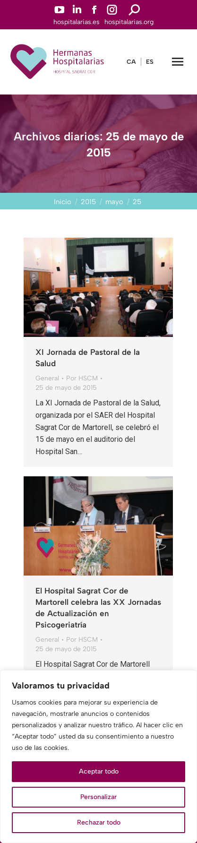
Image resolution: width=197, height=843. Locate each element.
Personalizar (98, 797)
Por (82, 378)
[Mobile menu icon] (178, 61)
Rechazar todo (98, 822)
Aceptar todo (99, 771)
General (47, 378)
